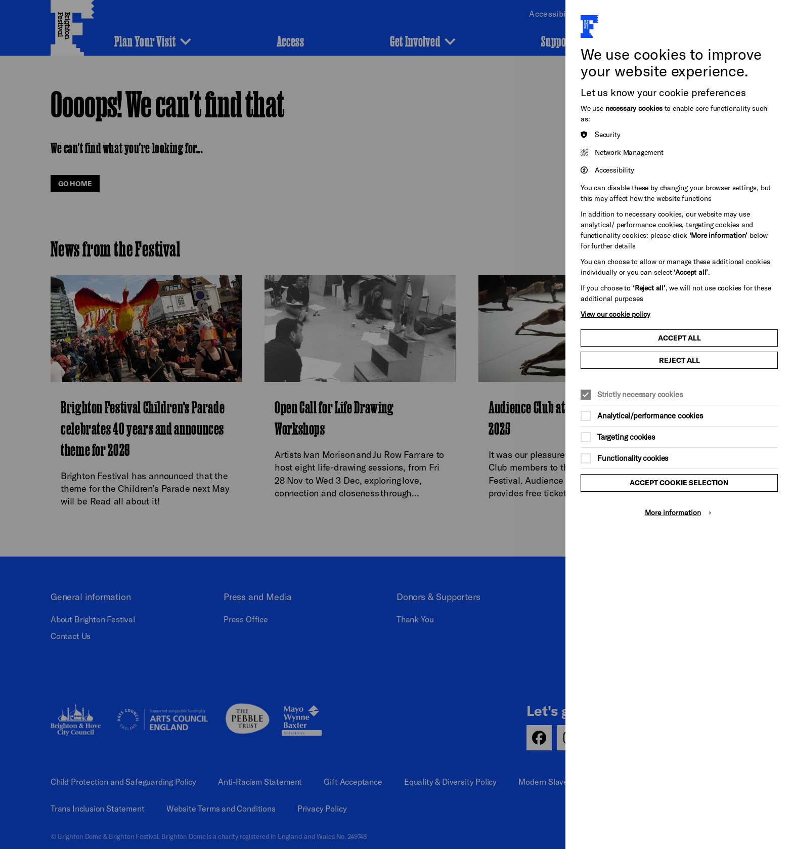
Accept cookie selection (679, 482)
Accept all (679, 338)
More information (673, 512)
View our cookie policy (615, 314)
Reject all (679, 360)
